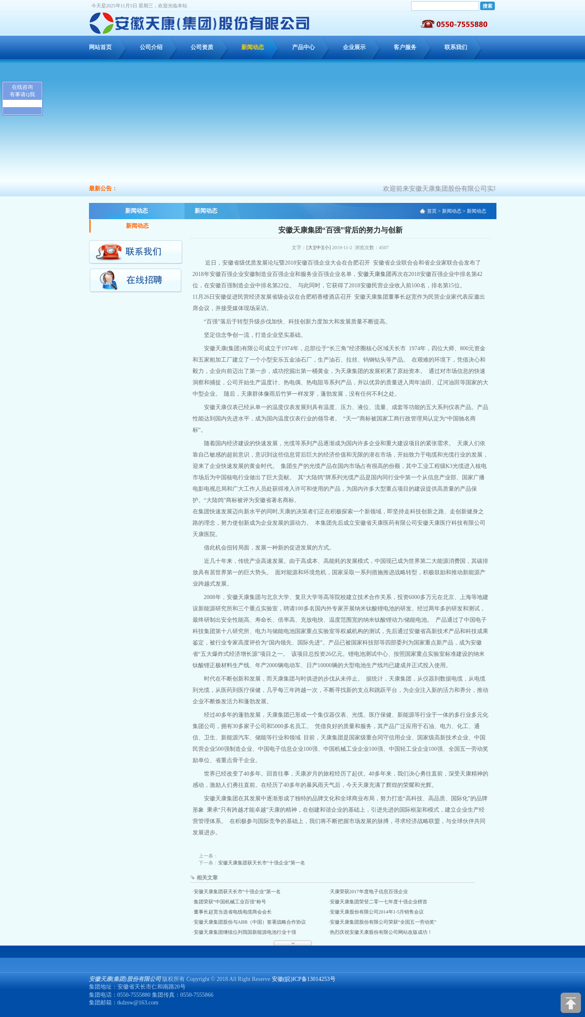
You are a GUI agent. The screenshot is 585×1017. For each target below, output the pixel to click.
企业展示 (354, 47)
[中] (318, 247)
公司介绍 (151, 47)
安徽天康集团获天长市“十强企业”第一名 (262, 863)
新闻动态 (252, 47)
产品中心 (303, 47)
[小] (327, 247)
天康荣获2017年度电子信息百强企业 (369, 891)
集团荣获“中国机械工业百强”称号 (230, 902)
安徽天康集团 (375, 274)
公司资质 (202, 47)
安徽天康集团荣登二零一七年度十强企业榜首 (378, 902)
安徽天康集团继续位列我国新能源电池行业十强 (245, 932)
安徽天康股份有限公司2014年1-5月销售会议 (377, 912)
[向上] (571, 1003)
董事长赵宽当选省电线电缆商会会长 (233, 912)
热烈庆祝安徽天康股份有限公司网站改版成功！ (381, 932)
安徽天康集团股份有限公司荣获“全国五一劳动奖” (383, 922)
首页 (432, 211)
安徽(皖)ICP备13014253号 (304, 979)
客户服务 (405, 47)
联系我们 (455, 47)
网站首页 (100, 47)
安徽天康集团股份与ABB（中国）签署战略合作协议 (250, 922)
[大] (310, 247)
